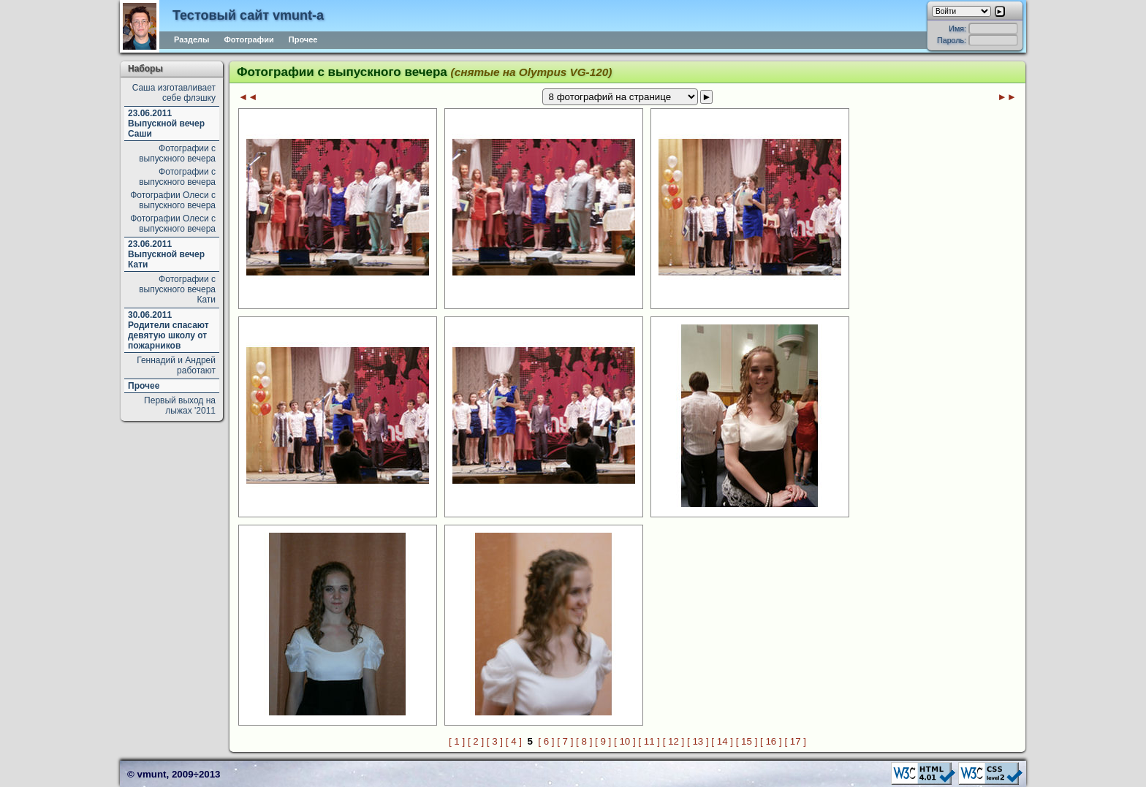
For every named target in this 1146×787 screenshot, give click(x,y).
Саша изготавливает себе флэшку (174, 93)
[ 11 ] (649, 741)
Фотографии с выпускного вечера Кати (177, 289)
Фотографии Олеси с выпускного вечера (173, 200)
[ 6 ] (546, 741)
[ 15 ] (747, 741)
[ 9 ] (603, 741)
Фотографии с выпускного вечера (177, 153)
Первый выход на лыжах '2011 (180, 405)
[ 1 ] (457, 741)
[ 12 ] (674, 741)
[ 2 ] (476, 741)
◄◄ (247, 96)
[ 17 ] (795, 741)
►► (1007, 96)
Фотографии (248, 39)
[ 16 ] (771, 741)
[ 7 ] (565, 741)
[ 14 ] (722, 741)
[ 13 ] (698, 741)
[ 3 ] (495, 741)
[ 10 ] (625, 741)
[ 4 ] (514, 741)
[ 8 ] (584, 741)
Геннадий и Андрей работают (176, 365)
